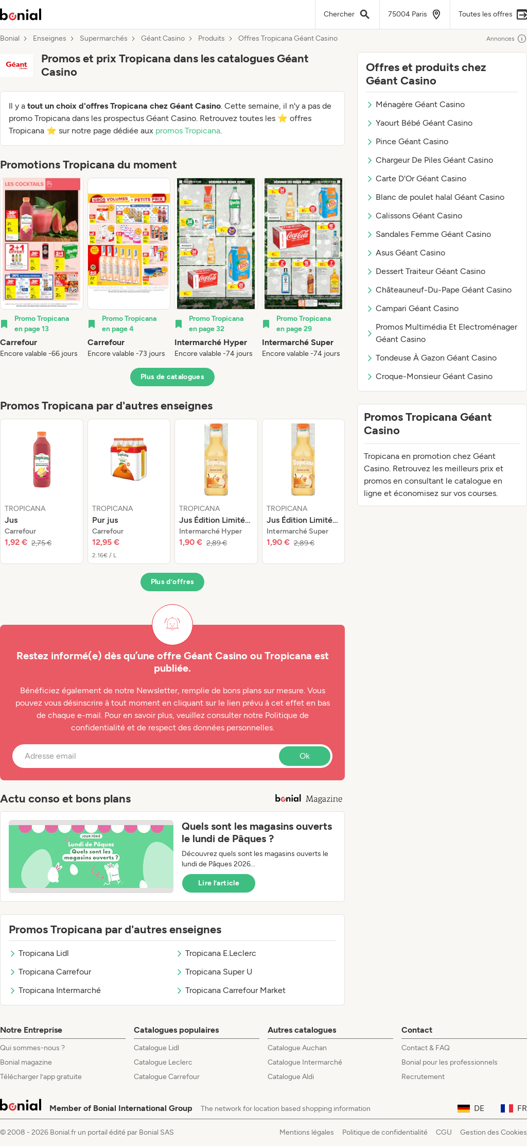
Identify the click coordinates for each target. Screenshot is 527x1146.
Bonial (10, 38)
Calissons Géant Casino (414, 215)
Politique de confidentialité (385, 1132)
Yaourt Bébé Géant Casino (419, 123)
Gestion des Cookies (493, 1132)
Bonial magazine (26, 1062)
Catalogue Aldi (291, 1076)
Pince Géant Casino (407, 141)
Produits (211, 38)
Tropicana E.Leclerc (215, 953)
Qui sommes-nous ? (32, 1048)
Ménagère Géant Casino (415, 104)
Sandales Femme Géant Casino (428, 234)
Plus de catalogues (172, 376)
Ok (305, 756)
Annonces (506, 38)
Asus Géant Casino (405, 253)
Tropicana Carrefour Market (230, 990)
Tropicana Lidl (39, 953)
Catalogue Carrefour (167, 1076)
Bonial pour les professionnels (449, 1062)
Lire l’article (218, 883)
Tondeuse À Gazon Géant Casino (431, 358)
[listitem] (41, 268)
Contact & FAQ (425, 1048)
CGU (444, 1132)
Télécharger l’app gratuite (41, 1076)
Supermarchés (104, 38)
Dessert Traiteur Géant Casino (425, 271)
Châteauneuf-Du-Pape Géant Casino (439, 290)
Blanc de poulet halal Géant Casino (435, 197)
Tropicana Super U (213, 972)
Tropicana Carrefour (50, 972)
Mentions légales (306, 1132)
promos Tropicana (187, 130)
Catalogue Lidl (156, 1048)
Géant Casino (163, 38)
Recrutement (423, 1076)
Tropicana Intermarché (55, 990)
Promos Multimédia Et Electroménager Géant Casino (441, 333)
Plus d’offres (173, 581)
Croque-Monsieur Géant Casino (429, 376)
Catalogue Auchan (297, 1048)
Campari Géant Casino (412, 308)
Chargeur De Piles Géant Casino (429, 160)
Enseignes (49, 38)
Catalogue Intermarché (305, 1062)
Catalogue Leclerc (163, 1062)
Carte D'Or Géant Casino (416, 178)
